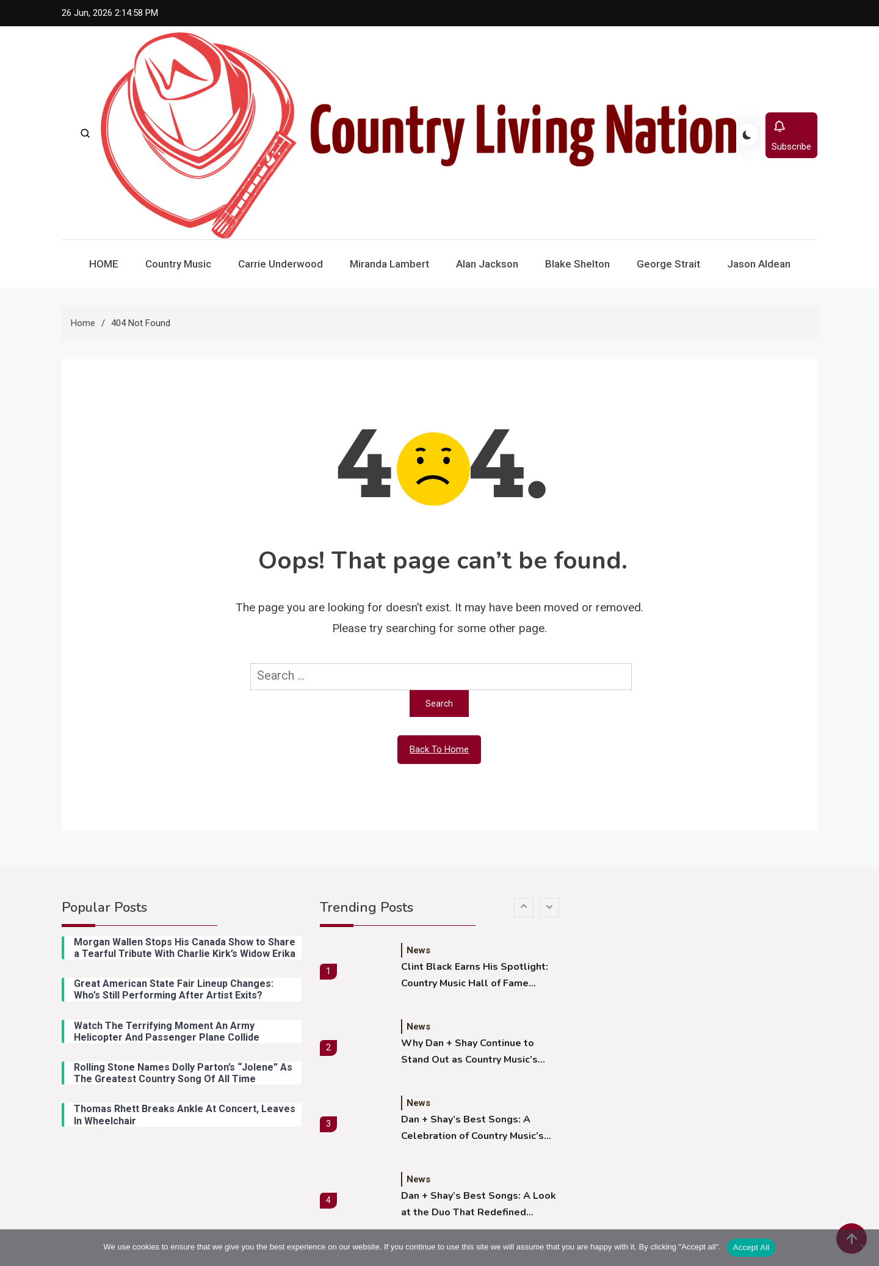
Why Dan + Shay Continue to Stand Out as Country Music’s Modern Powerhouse (469, 1052)
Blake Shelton (577, 264)
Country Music (178, 264)
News (418, 950)
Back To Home (439, 749)
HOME (103, 264)
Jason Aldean (758, 264)
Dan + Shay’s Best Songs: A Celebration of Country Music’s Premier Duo (472, 1128)
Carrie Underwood (280, 264)
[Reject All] (864, 1248)
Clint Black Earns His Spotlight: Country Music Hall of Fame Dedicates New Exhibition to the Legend (477, 976)
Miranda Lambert (389, 264)
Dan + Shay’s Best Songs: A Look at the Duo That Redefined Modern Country (478, 1205)
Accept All (751, 1247)
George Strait (668, 264)
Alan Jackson (487, 264)
